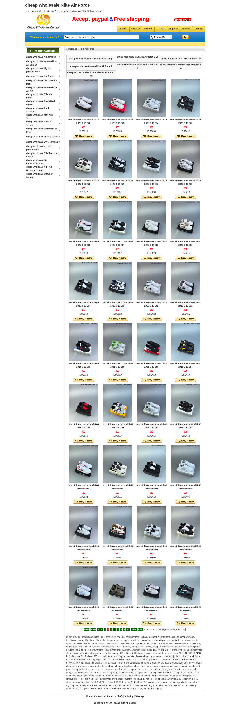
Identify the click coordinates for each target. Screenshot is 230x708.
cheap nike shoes (103, 703)
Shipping (173, 28)
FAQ (161, 28)
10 (128, 629)
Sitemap (186, 28)
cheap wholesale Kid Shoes (40, 76)
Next (133, 629)
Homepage (71, 49)
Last (140, 629)
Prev (93, 629)
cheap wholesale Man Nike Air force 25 (181, 58)
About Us (135, 28)
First (86, 629)
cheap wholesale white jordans (42, 142)
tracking (148, 28)
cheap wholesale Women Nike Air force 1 (91, 66)
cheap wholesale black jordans (42, 136)
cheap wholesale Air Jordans (41, 57)
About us (111, 696)
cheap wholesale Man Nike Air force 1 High (91, 58)
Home (123, 28)
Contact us (99, 696)
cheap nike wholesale (125, 703)
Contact (199, 28)
